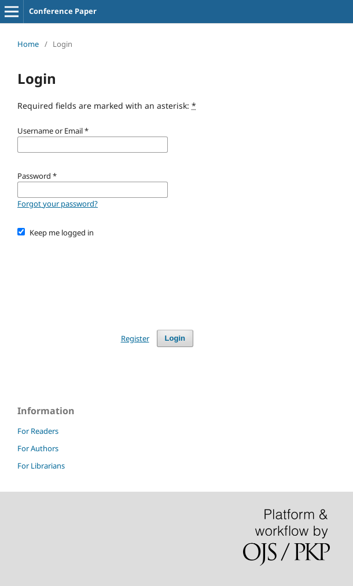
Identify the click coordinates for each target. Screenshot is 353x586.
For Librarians (41, 465)
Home (28, 44)
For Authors (37, 448)
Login (175, 338)
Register (135, 338)
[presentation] (105, 278)
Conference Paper (63, 11)
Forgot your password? (57, 203)
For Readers (37, 431)
